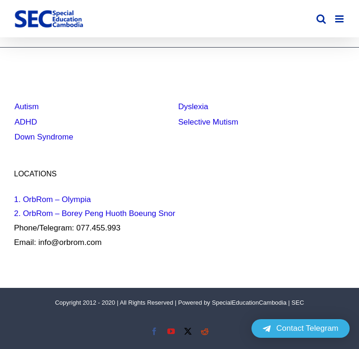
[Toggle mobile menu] (340, 19)
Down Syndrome (43, 137)
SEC (298, 302)
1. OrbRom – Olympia (52, 199)
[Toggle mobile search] (321, 19)
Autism (26, 106)
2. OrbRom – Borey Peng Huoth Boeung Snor (94, 213)
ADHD (25, 122)
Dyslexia (193, 106)
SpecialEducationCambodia (249, 302)
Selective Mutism (208, 122)
